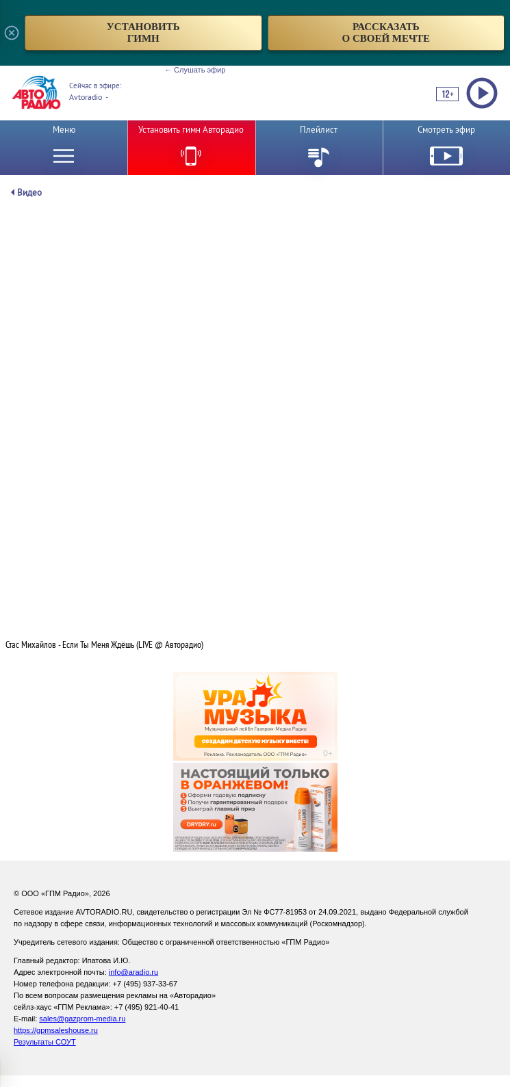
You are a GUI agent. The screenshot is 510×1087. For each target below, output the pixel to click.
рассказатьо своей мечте (386, 32)
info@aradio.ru (133, 972)
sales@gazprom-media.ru (82, 1018)
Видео (29, 192)
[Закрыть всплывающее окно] (11, 33)
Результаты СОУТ (45, 1042)
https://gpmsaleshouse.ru (56, 1030)
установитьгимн (143, 32)
